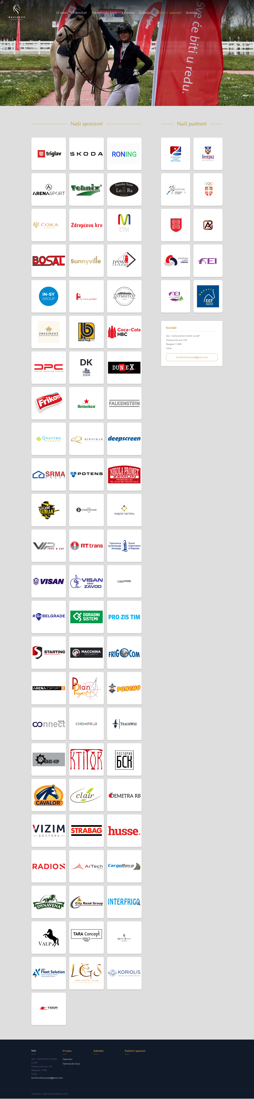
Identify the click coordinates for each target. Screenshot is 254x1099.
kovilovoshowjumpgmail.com (192, 357)
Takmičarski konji (104, 13)
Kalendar (128, 13)
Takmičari (80, 13)
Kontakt (192, 13)
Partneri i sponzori (169, 13)
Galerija (145, 13)
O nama (62, 13)
